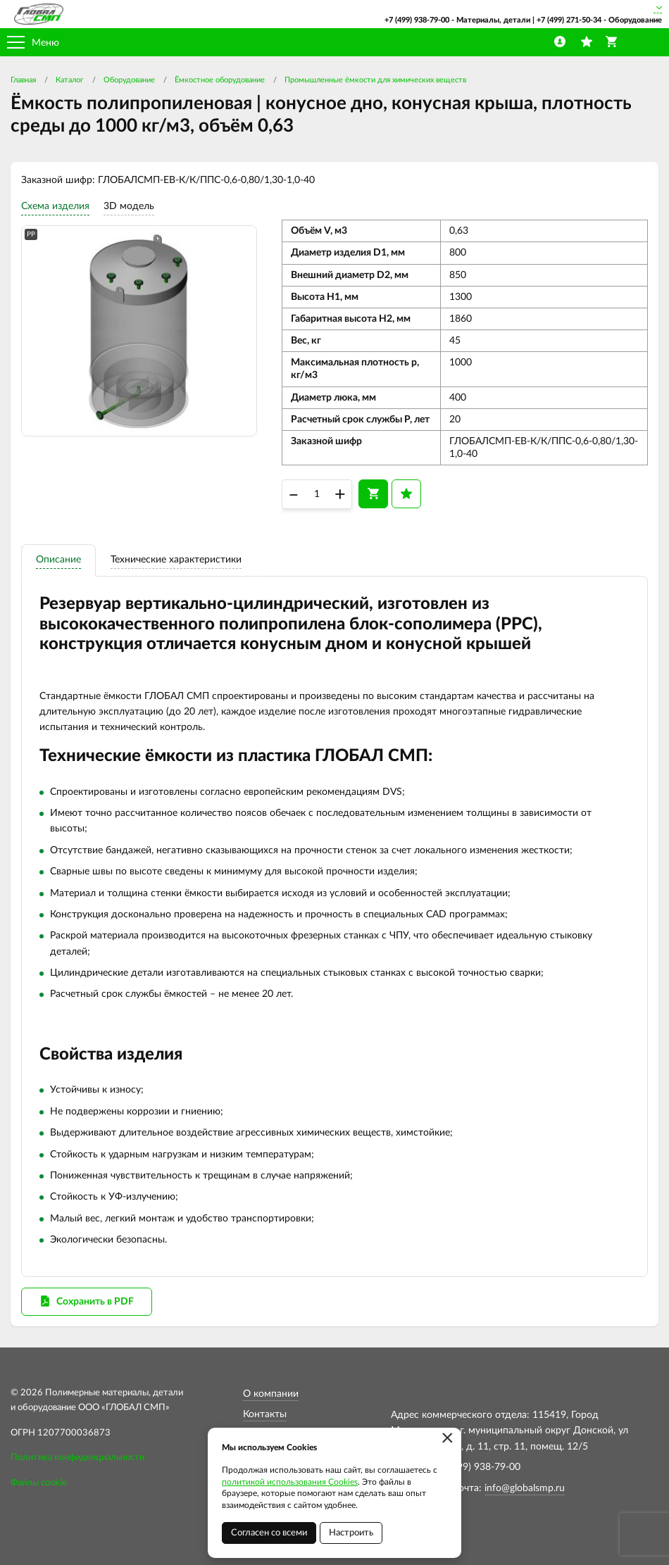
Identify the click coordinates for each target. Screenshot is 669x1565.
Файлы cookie (39, 1483)
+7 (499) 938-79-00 (416, 20)
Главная (23, 80)
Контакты (265, 1414)
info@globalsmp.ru (524, 1488)
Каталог (70, 80)
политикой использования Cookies (290, 1482)
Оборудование (129, 80)
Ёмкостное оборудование (220, 80)
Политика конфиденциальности (77, 1457)
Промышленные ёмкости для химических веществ (375, 80)
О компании (271, 1394)
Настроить (351, 1533)
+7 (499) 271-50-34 (569, 20)
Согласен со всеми (269, 1533)
